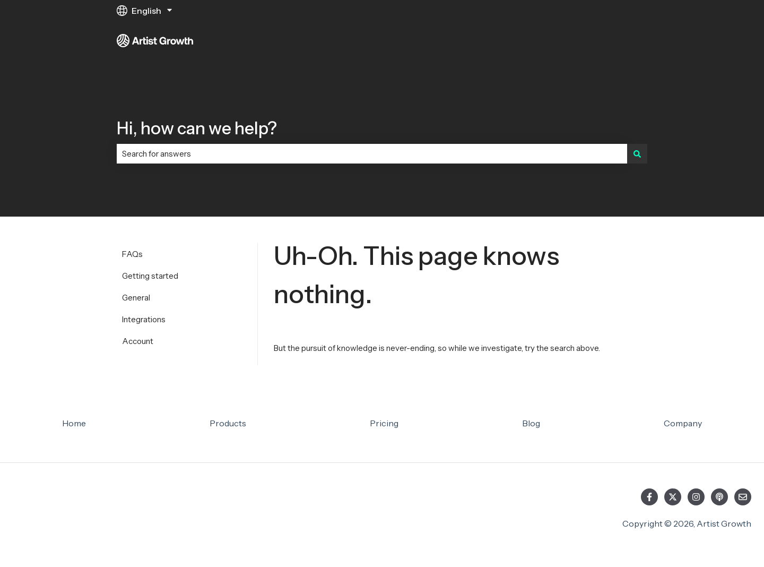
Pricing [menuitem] (384, 423)
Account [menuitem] (137, 341)
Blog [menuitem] (531, 423)
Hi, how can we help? (197, 128)
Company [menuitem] (683, 423)
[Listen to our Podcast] (719, 496)
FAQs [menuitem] (132, 254)
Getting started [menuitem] (150, 276)
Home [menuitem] (74, 423)
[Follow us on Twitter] (672, 496)
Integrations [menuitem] (144, 319)
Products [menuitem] (228, 423)
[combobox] (372, 154)
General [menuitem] (136, 298)
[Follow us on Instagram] (696, 496)
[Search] (637, 154)
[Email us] (742, 496)
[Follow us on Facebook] (649, 496)
